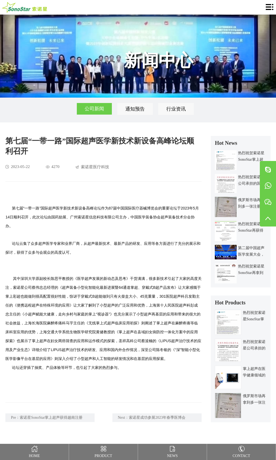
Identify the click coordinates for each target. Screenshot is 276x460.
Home (34, 451)
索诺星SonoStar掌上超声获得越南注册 (51, 418)
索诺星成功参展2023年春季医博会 (157, 418)
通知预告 (135, 109)
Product (103, 451)
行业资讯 (176, 109)
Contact (241, 451)
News (172, 451)
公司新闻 (94, 109)
